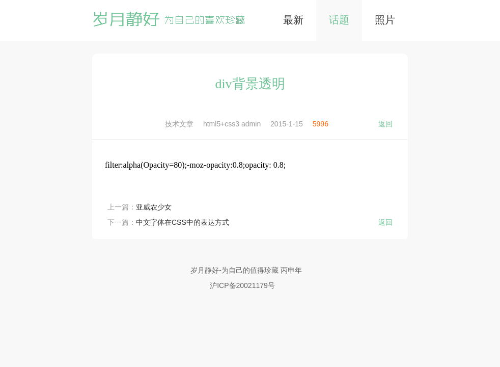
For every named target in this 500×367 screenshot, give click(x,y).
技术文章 (179, 124)
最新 (293, 19)
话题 (339, 19)
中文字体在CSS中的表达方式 (182, 222)
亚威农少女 (154, 207)
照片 (385, 19)
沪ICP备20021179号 (242, 285)
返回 (385, 124)
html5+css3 (221, 124)
